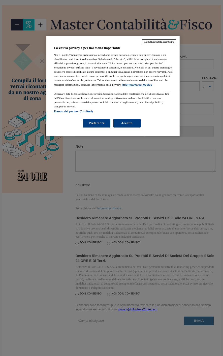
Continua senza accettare (159, 41)
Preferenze (97, 123)
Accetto (127, 123)
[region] (113, 86)
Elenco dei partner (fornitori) (73, 111)
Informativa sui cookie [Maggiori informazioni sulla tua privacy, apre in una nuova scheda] (137, 84)
